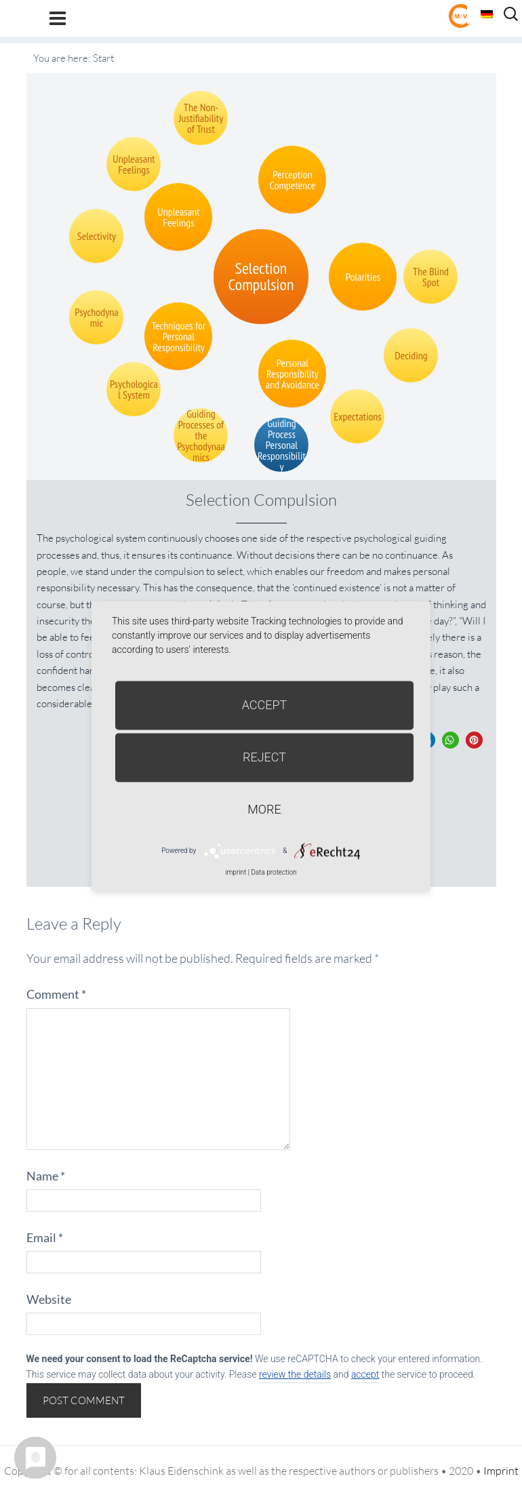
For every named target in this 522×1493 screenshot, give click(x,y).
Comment (56, 994)
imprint (235, 872)
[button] (450, 740)
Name (45, 1175)
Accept (264, 705)
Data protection (273, 872)
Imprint (501, 1470)
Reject (264, 757)
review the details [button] (295, 1374)
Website (48, 1299)
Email (44, 1237)
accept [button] (365, 1374)
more (264, 809)
